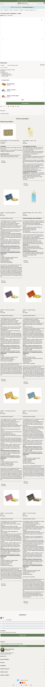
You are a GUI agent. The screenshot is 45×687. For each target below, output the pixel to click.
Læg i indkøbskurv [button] (25, 103)
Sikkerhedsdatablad (32, 171)
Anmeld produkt (22, 635)
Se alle (22, 99)
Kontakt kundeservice (23, 646)
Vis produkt (3, 162)
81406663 (8, 650)
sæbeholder (35, 594)
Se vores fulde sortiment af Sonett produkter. (32, 170)
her (1, 270)
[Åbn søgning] (3, 4)
